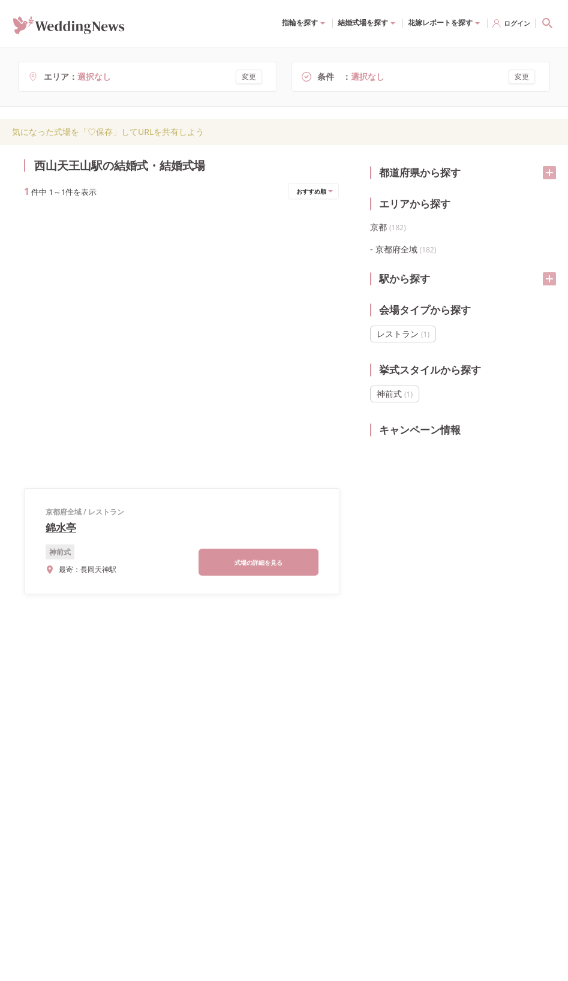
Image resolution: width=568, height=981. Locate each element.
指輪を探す (300, 22)
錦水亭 (61, 256)
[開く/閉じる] (549, 172)
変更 (249, 76)
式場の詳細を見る (259, 291)
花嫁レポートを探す (440, 22)
